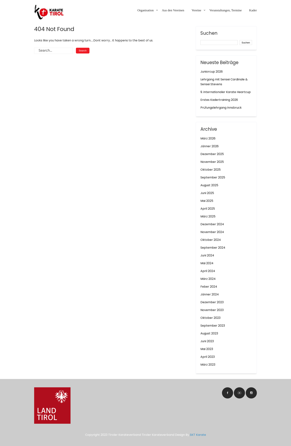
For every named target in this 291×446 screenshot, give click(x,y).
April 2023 (207, 357)
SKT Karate (198, 435)
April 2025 (207, 208)
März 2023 (207, 364)
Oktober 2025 (210, 169)
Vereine (196, 10)
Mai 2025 (206, 201)
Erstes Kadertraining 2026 (219, 100)
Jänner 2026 (209, 146)
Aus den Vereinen (173, 10)
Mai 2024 (206, 263)
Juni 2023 (207, 341)
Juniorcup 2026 (211, 71)
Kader (253, 10)
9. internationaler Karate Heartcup (225, 92)
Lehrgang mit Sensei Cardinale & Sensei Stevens (224, 81)
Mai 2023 (206, 349)
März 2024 (208, 279)
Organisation (145, 10)
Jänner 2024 (209, 294)
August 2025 (209, 185)
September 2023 (212, 325)
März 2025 (207, 216)
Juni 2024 (207, 255)
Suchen (209, 33)
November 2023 (212, 310)
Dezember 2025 (212, 154)
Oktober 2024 (210, 240)
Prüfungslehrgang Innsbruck (221, 107)
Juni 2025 (207, 193)
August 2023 (209, 333)
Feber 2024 (208, 286)
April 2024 (207, 271)
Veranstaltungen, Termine (225, 10)
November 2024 (212, 232)
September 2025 (212, 177)
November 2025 (212, 162)
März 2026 (207, 138)
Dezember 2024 (212, 224)
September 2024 (212, 247)
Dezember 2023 (212, 302)
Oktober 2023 (210, 318)
